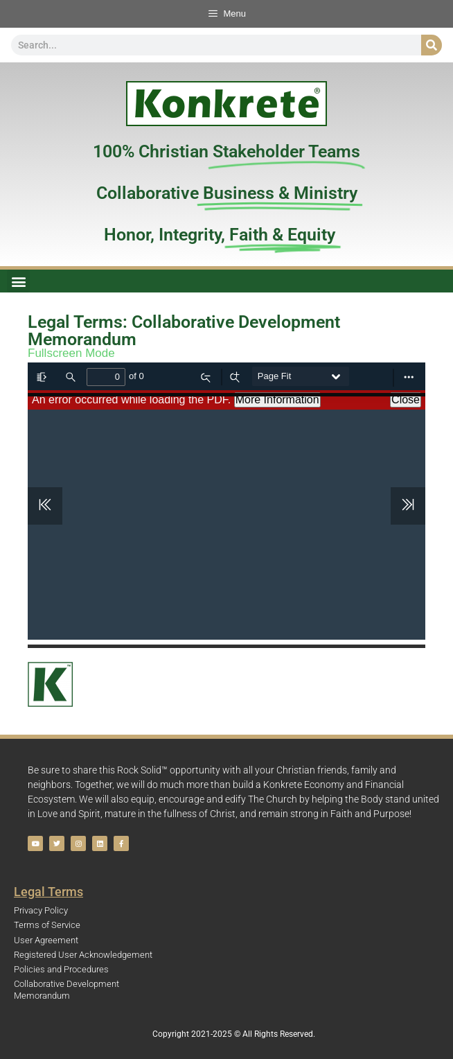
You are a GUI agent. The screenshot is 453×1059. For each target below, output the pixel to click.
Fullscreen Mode (71, 353)
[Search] (431, 45)
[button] (18, 281)
